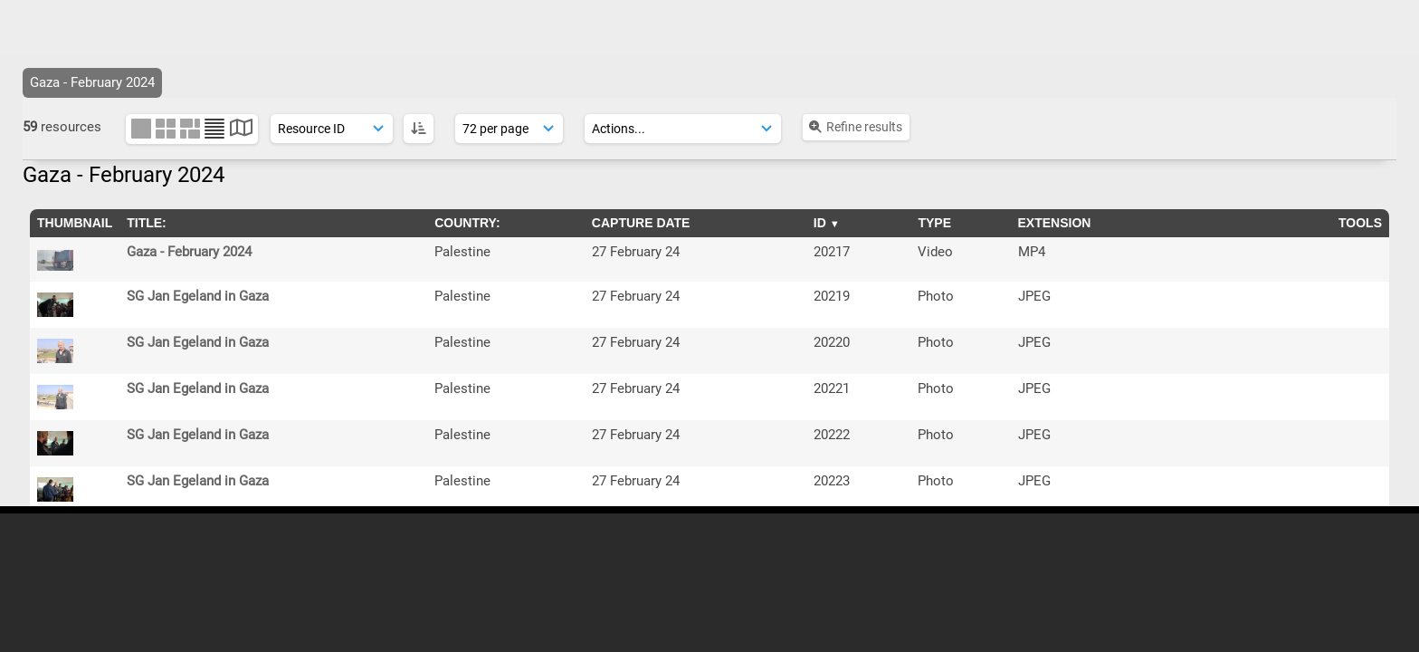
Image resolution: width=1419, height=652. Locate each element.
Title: (147, 223)
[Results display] (509, 128)
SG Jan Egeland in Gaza (198, 296)
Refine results (854, 127)
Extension (1054, 223)
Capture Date (641, 223)
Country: (467, 223)
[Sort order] (332, 128)
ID (820, 223)
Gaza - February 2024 (189, 252)
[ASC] (418, 128)
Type (934, 223)
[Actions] (683, 128)
